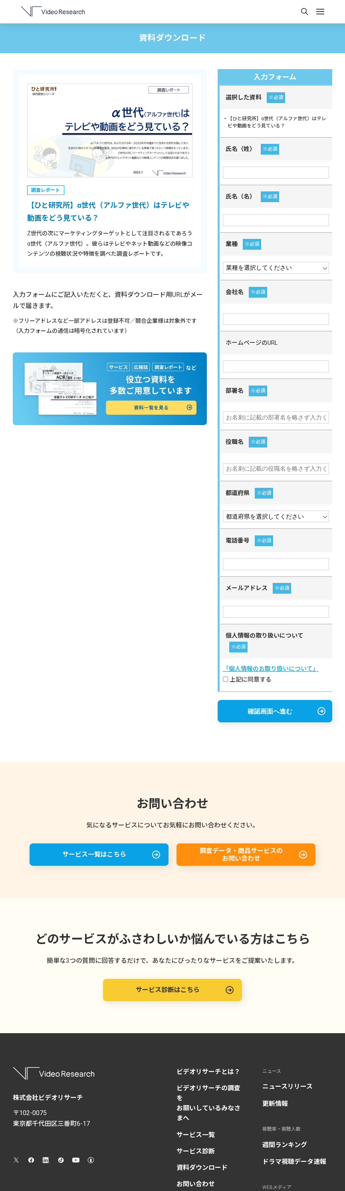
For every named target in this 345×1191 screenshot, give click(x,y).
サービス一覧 (195, 1135)
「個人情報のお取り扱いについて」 (271, 668)
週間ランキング (284, 1145)
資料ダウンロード (202, 1167)
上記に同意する (247, 679)
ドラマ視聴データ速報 (294, 1161)
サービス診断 (195, 1151)
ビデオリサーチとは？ (208, 1072)
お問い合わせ (195, 1184)
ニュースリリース (287, 1086)
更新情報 (275, 1103)
